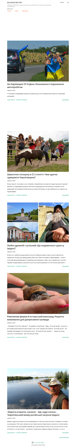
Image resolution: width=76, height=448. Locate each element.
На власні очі (14, 2)
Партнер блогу (25, 10)
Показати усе (64, 37)
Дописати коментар (21, 99)
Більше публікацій (64, 437)
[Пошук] (62, 2)
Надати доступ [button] (11, 99)
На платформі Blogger (38, 442)
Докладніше (65, 99)
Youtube (16, 10)
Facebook (9, 10)
